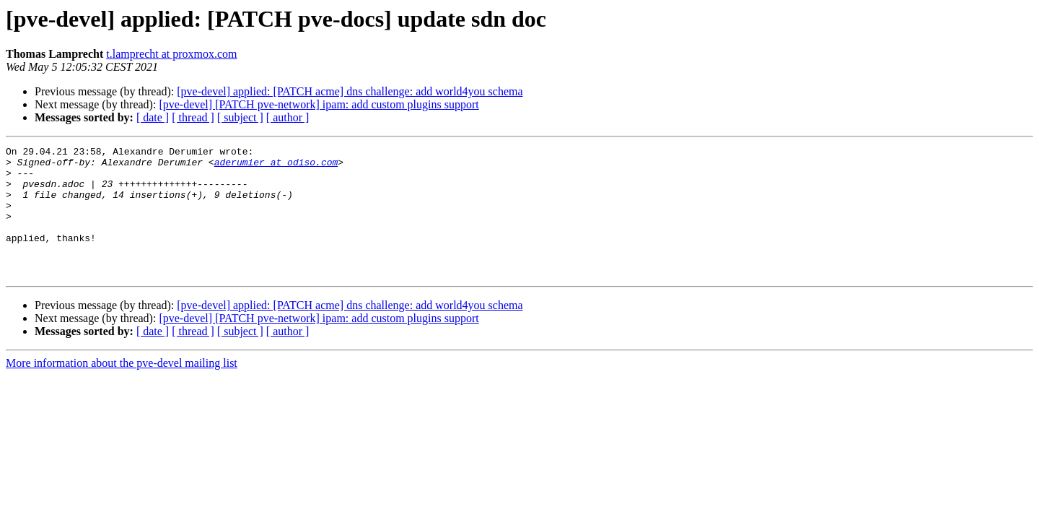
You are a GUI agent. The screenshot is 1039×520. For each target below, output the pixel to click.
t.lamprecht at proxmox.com (171, 54)
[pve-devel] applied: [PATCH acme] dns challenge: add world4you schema (349, 91)
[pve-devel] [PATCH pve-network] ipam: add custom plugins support (318, 104)
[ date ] (152, 117)
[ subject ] (240, 117)
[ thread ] (193, 117)
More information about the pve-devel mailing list (121, 389)
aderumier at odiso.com (276, 166)
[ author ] (288, 117)
